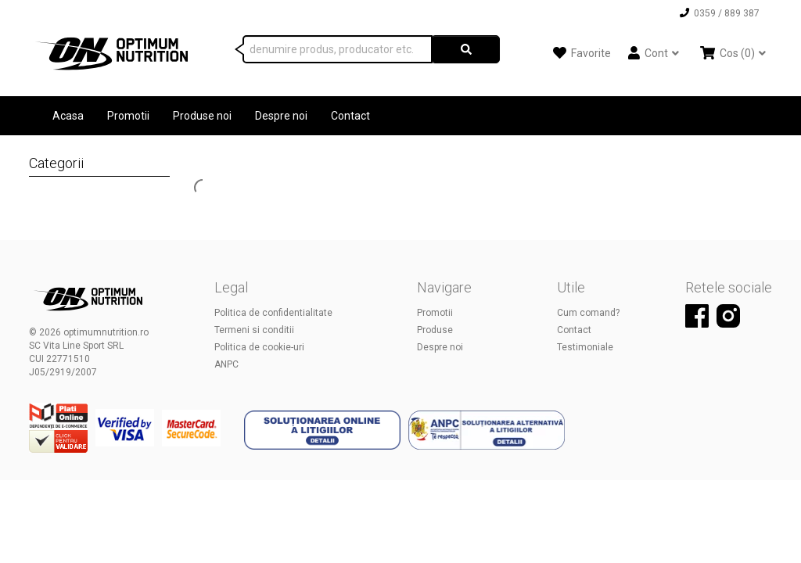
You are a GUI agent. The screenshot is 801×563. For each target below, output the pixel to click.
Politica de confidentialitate (273, 312)
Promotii (128, 115)
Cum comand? (588, 312)
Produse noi (202, 115)
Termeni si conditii (254, 330)
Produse (435, 330)
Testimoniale (585, 347)
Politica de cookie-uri (259, 347)
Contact (350, 115)
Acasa (68, 115)
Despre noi (281, 115)
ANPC (226, 364)
